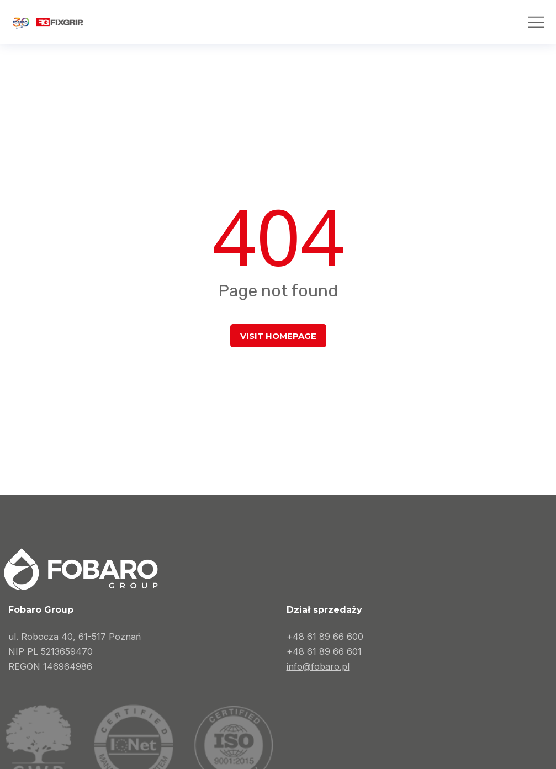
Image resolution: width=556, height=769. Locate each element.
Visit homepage (278, 336)
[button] (536, 22)
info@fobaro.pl (318, 666)
